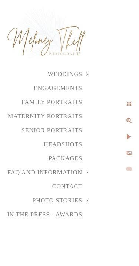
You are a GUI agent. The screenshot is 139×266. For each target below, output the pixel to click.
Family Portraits (51, 102)
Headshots (63, 144)
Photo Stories (57, 200)
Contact (67, 186)
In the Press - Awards (44, 214)
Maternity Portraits (45, 116)
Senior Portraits (51, 130)
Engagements (58, 88)
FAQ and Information (44, 172)
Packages (65, 158)
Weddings (65, 74)
